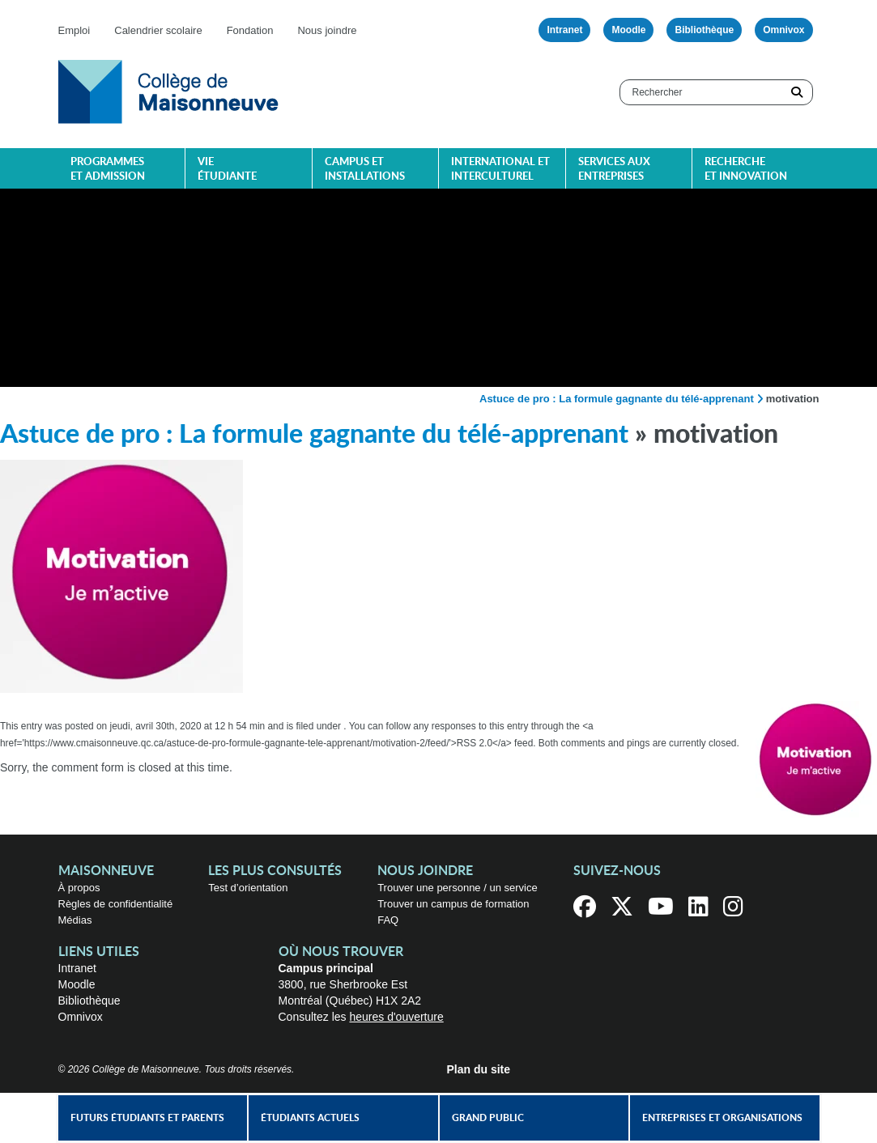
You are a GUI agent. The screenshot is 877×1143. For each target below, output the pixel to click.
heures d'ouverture (396, 1016)
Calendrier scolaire (158, 30)
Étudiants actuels (310, 1118)
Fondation (250, 30)
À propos (79, 888)
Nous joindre (326, 30)
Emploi (74, 30)
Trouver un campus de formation (453, 904)
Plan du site (479, 1069)
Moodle (628, 30)
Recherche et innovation (746, 169)
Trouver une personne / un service (457, 888)
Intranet (564, 30)
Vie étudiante (227, 169)
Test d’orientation (247, 888)
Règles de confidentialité (115, 904)
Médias (75, 920)
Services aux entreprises (614, 169)
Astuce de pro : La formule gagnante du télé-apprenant (616, 399)
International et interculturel (500, 169)
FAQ (387, 920)
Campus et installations (365, 169)
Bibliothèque (704, 30)
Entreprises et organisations (722, 1118)
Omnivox (783, 30)
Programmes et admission (107, 169)
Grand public (488, 1118)
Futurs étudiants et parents (147, 1118)
